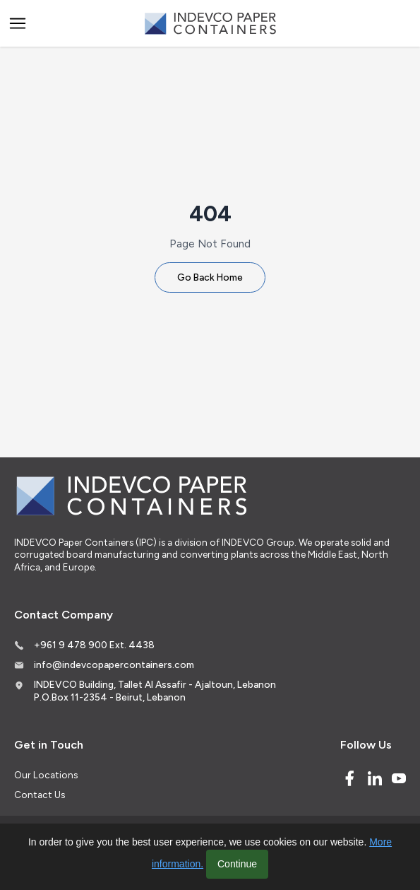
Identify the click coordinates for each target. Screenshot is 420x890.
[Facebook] (349, 778)
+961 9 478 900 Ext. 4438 (94, 644)
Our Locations (46, 774)
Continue (237, 863)
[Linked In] (375, 778)
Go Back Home (210, 277)
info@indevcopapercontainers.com (114, 664)
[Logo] (210, 23)
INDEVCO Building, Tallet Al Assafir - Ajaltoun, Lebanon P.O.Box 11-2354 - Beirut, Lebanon (155, 691)
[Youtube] (399, 778)
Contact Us (39, 794)
